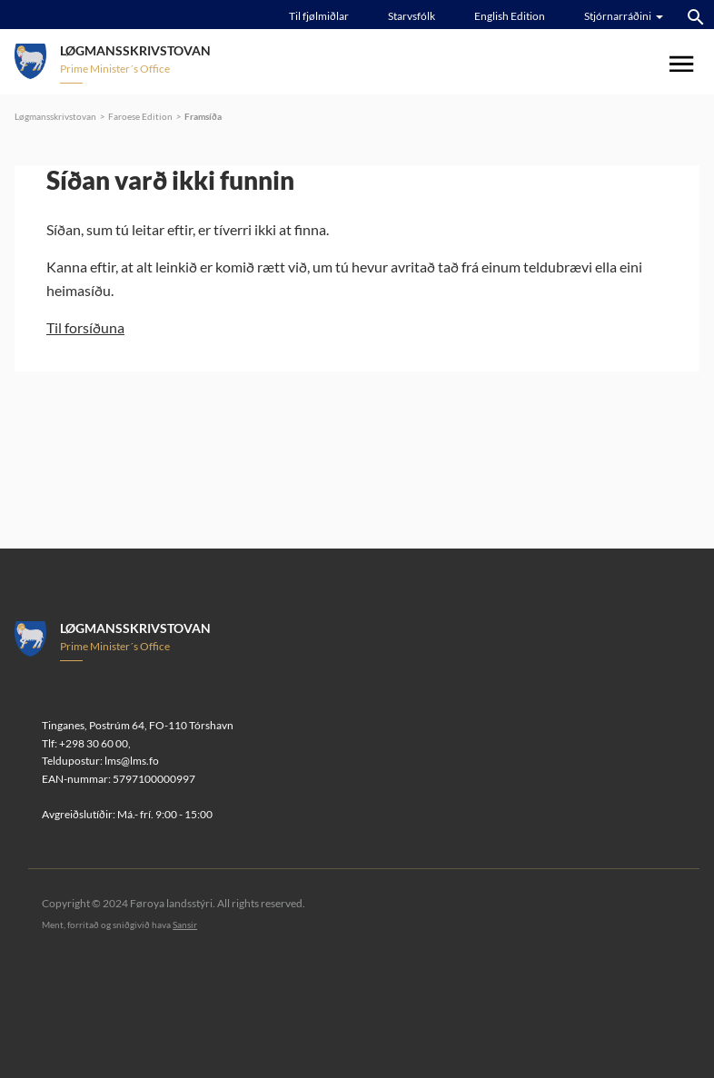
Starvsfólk (411, 16)
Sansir (185, 924)
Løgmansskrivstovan (55, 116)
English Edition (509, 16)
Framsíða (203, 116)
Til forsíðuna (85, 327)
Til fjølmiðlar (319, 16)
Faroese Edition (140, 116)
